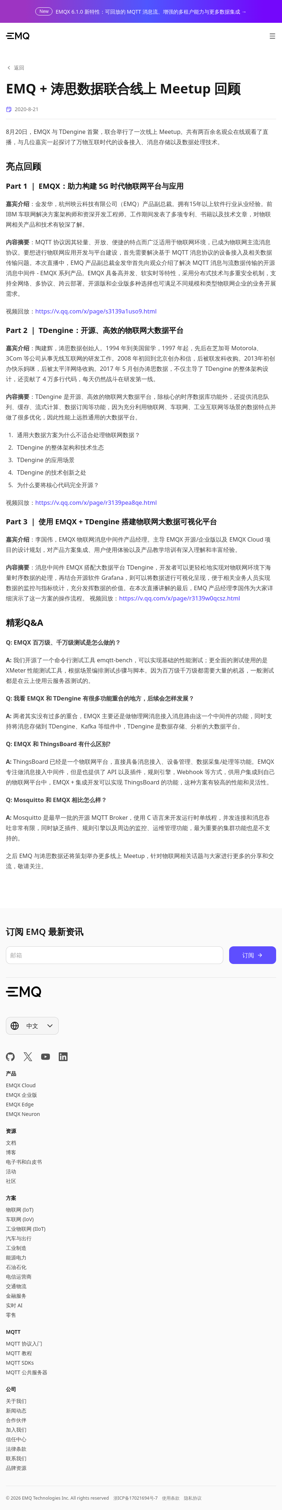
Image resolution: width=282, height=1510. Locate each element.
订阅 (252, 955)
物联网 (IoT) (19, 1209)
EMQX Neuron (23, 1113)
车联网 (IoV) (20, 1219)
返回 (15, 67)
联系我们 (16, 1458)
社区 (11, 1180)
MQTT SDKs (20, 1362)
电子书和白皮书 (24, 1161)
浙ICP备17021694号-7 (135, 1498)
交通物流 (16, 1286)
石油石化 (16, 1266)
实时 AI (14, 1305)
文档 (11, 1142)
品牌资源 (16, 1467)
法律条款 (16, 1448)
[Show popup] (32, 1026)
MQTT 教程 (19, 1353)
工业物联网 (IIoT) (26, 1228)
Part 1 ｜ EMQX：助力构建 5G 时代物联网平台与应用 (95, 186)
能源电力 (16, 1257)
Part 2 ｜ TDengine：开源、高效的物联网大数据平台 (95, 330)
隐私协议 (193, 1498)
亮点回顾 (23, 166)
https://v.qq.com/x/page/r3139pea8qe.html (96, 503)
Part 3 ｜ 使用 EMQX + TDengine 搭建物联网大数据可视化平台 (111, 522)
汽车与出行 (19, 1238)
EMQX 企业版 (21, 1094)
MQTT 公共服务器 (26, 1372)
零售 (11, 1314)
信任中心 (16, 1439)
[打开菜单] (272, 36)
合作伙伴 (16, 1420)
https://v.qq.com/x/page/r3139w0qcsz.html (179, 598)
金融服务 (16, 1295)
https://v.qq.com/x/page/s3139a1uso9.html (96, 311)
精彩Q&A (24, 622)
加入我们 (16, 1429)
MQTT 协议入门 (24, 1343)
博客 (11, 1152)
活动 (11, 1171)
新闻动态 (16, 1410)
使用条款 (171, 1498)
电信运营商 (19, 1276)
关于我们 (16, 1400)
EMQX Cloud (21, 1085)
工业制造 (16, 1247)
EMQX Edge (20, 1104)
